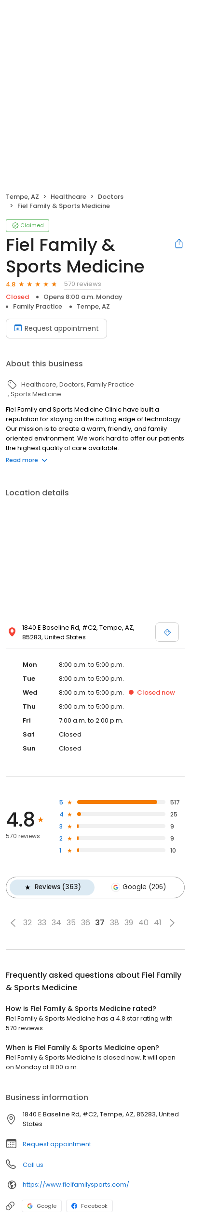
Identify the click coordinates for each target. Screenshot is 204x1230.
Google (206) (135, 887)
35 (71, 921)
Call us (33, 1163)
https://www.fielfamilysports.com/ (76, 1183)
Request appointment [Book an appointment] (56, 328)
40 (143, 921)
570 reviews (82, 283)
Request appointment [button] (57, 1142)
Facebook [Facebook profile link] (89, 1204)
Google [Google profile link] (41, 1204)
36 (85, 921)
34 (56, 921)
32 (27, 921)
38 (114, 921)
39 (128, 921)
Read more (26, 460)
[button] (13, 921)
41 (158, 921)
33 (42, 921)
